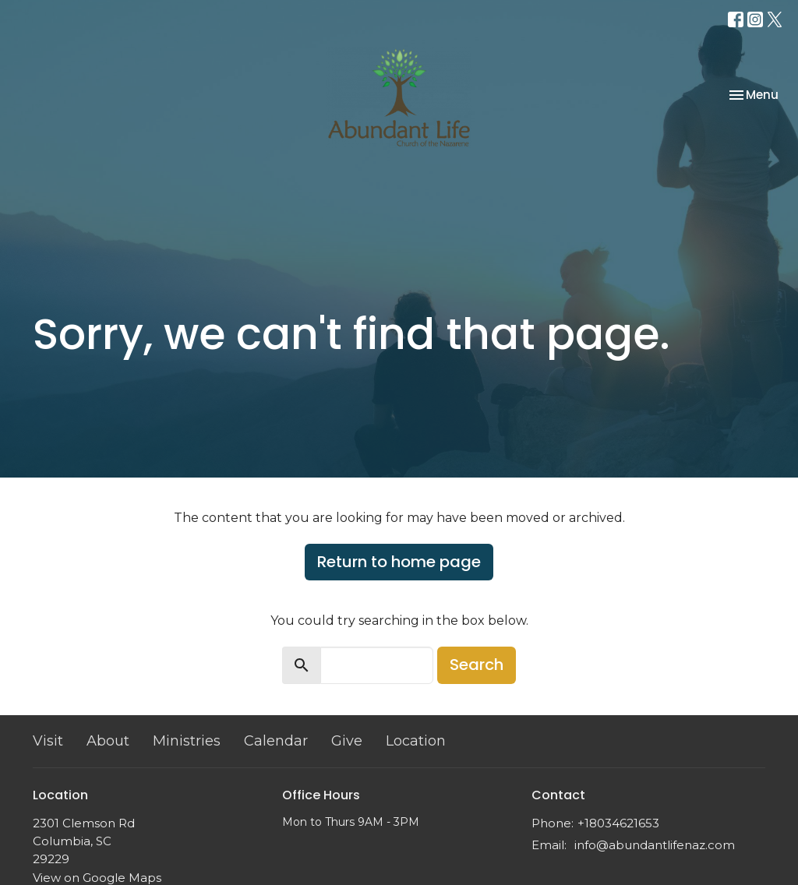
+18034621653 (618, 823)
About (108, 740)
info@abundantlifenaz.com (654, 844)
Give (346, 740)
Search (476, 664)
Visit (48, 740)
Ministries (187, 740)
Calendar (276, 740)
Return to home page (399, 562)
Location (416, 740)
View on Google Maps (97, 877)
